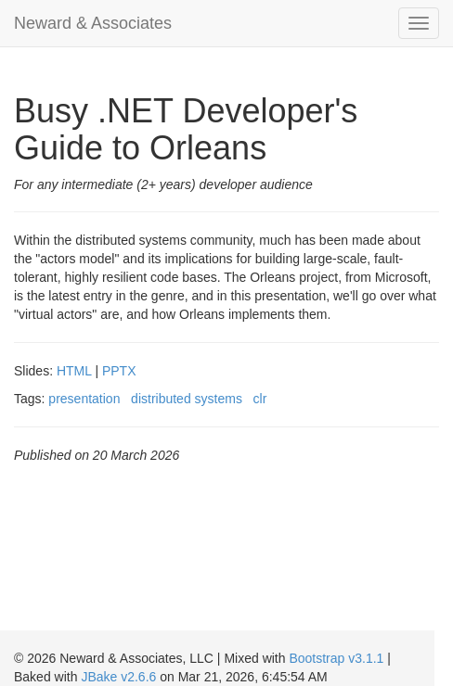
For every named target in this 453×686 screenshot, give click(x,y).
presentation (84, 398)
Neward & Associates (93, 23)
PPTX (119, 370)
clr (260, 398)
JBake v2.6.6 (118, 676)
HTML (74, 370)
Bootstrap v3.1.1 (336, 658)
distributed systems (186, 398)
